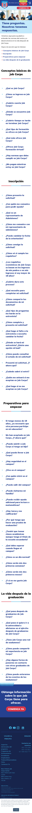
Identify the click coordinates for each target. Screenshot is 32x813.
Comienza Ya (23, 4)
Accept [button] (16, 809)
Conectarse (23, 1)
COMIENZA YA (24, 8)
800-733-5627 (26, 749)
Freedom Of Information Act (7, 789)
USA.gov (3, 796)
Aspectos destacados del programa (6, 747)
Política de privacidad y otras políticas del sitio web (12, 788)
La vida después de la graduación (16, 60)
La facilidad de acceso (6, 791)
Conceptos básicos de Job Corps (16, 51)
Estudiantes (5, 755)
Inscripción (7, 54)
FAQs (3, 762)
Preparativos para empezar (14, 57)
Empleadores (5, 758)
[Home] (4, 5)
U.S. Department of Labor (6, 798)
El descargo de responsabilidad (8, 792)
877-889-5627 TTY (25, 751)
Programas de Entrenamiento (6, 752)
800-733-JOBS (26, 747)
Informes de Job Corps (6, 787)
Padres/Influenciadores (8, 760)
